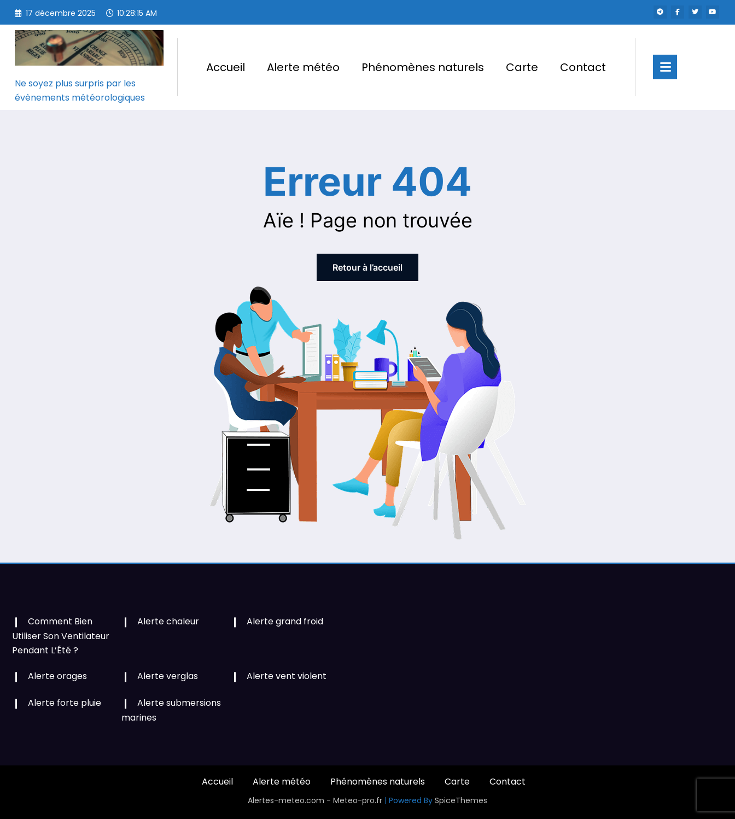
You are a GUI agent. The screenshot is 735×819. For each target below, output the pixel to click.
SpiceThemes (461, 800)
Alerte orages (57, 676)
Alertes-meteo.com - (290, 800)
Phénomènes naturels (422, 67)
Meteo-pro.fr (358, 800)
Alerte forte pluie (64, 703)
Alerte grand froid (285, 621)
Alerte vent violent (286, 676)
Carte (522, 67)
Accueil (225, 67)
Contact (583, 67)
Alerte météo (303, 67)
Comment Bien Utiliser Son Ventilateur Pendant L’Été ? (60, 635)
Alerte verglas (167, 676)
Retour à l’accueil (367, 267)
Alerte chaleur (168, 621)
